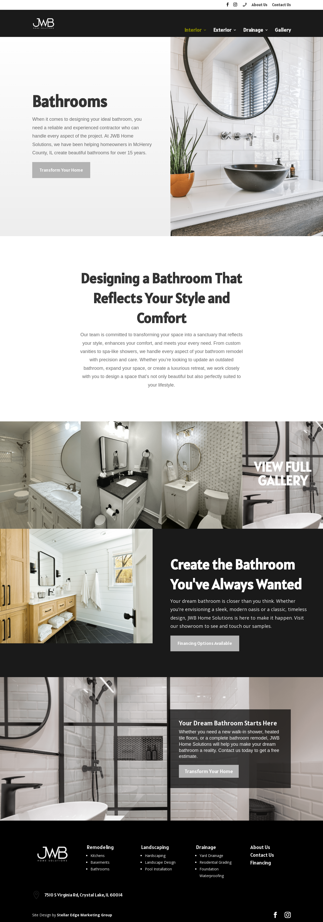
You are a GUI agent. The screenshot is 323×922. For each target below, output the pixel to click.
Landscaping (155, 847)
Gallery (283, 30)
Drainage (253, 30)
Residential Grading (215, 862)
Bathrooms (100, 869)
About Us (259, 5)
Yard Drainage (211, 855)
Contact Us (281, 5)
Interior (193, 30)
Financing (260, 862)
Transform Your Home (61, 170)
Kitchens (97, 855)
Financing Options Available (205, 643)
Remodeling (100, 847)
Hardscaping (155, 855)
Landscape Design (160, 862)
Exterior (222, 30)
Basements (100, 862)
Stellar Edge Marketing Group (84, 914)
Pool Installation (158, 869)
